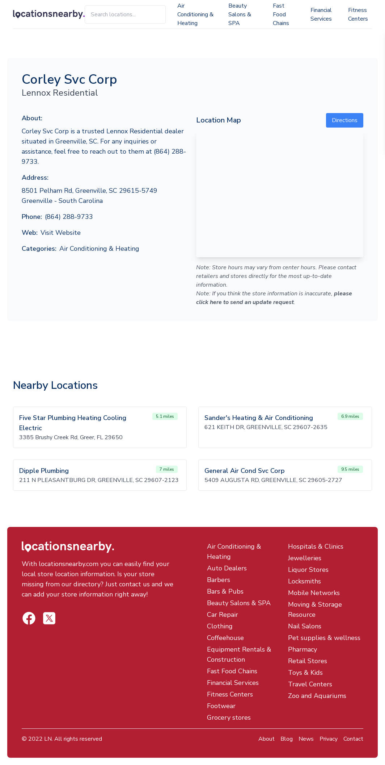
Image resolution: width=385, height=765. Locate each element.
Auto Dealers (227, 568)
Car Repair (222, 614)
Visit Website (61, 232)
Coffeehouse (225, 637)
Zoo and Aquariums (317, 695)
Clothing (220, 626)
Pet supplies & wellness (324, 637)
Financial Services (321, 14)
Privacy (329, 739)
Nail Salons (304, 626)
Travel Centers (310, 684)
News (306, 739)
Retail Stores (307, 661)
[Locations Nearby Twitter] (29, 618)
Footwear (221, 706)
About (266, 739)
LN (48, 739)
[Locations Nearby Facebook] (49, 618)
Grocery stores (229, 717)
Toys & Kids (305, 672)
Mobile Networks (314, 593)
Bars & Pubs (225, 591)
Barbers (218, 579)
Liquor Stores (308, 569)
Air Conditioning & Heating (195, 14)
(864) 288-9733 (69, 216)
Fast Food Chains (281, 14)
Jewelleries (304, 558)
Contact (353, 739)
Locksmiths (304, 581)
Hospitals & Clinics (315, 546)
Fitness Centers (358, 14)
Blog (286, 739)
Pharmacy (302, 649)
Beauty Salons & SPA (239, 14)
